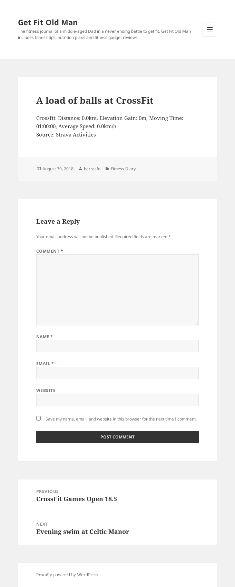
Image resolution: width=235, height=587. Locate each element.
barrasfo (92, 169)
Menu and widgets (210, 36)
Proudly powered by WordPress (67, 575)
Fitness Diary (123, 169)
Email (45, 363)
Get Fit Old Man (48, 22)
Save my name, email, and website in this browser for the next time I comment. (121, 419)
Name (44, 337)
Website (46, 390)
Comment (49, 251)
